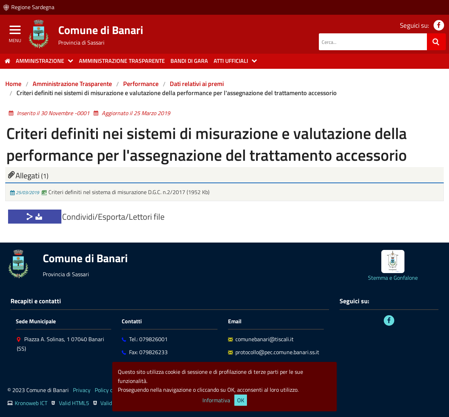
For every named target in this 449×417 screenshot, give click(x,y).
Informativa (216, 400)
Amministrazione (40, 61)
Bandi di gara (189, 61)
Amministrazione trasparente (122, 61)
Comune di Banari (100, 29)
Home (13, 83)
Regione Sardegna (32, 7)
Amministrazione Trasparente (72, 83)
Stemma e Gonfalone (393, 277)
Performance (141, 83)
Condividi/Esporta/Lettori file (113, 216)
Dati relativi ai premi (197, 83)
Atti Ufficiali (231, 61)
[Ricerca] (436, 42)
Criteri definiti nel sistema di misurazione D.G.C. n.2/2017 (114, 192)
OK (240, 400)
